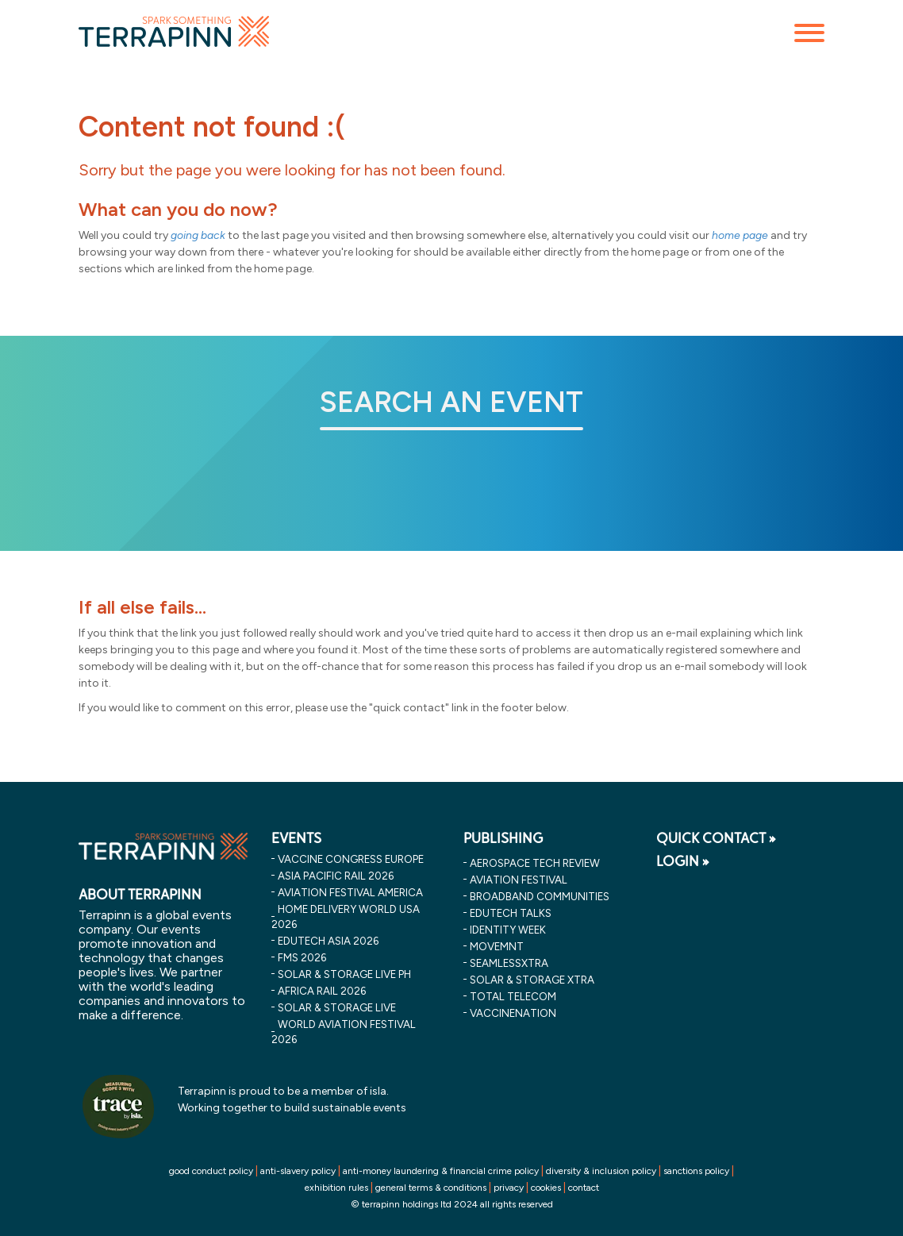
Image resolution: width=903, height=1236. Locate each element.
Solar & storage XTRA (532, 979)
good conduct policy (211, 1170)
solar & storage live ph (344, 974)
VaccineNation (513, 1013)
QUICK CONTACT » (716, 838)
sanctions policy (696, 1170)
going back (198, 235)
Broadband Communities (539, 896)
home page (740, 235)
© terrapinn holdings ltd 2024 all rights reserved (452, 1204)
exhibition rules (336, 1187)
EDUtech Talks (510, 913)
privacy (509, 1187)
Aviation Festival (518, 879)
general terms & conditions (430, 1187)
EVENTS (296, 838)
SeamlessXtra (509, 963)
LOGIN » (682, 861)
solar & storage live (337, 1007)
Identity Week (508, 929)
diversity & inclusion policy (601, 1170)
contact (583, 1187)
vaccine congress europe (351, 859)
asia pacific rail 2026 (336, 875)
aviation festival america (350, 892)
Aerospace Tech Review (535, 863)
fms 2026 (302, 957)
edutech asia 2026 (328, 940)
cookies (546, 1187)
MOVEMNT (497, 946)
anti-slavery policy (298, 1170)
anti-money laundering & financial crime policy (441, 1170)
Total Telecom (513, 996)
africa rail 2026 (322, 990)
